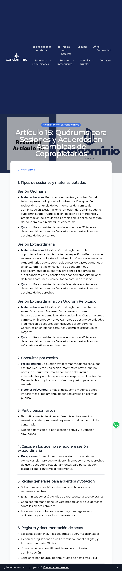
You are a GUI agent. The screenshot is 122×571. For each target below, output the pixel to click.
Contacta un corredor (56, 567)
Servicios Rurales (87, 62)
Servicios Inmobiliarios (65, 62)
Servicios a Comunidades (41, 62)
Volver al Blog (26, 169)
